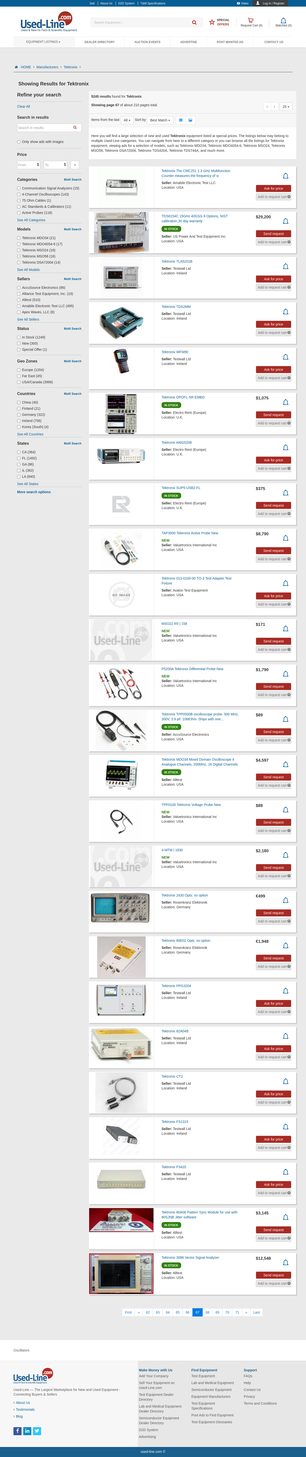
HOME (28, 67)
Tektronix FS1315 (175, 1122)
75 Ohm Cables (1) (34, 200)
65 (178, 1312)
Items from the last (105, 120)
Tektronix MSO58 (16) (36, 256)
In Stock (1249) (31, 337)
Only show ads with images (40, 142)
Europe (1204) (30, 370)
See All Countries (30, 434)
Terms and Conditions (260, 1403)
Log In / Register (273, 3)
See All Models (28, 270)
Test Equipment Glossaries (211, 1422)
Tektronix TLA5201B (177, 261)
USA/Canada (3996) (35, 382)
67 (198, 1312)
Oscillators (21, 1350)
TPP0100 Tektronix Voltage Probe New (191, 805)
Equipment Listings (43, 42)
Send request (273, 234)
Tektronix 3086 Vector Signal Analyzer (190, 1257)
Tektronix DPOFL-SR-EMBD (183, 397)
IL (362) (25, 470)
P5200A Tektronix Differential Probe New (192, 669)
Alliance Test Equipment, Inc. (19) (45, 294)
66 (188, 1312)
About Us (21, 1403)
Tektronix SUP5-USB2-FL (181, 488)
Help (247, 1383)
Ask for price (273, 188)
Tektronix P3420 (174, 1167)
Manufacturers (49, 67)
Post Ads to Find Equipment (212, 1415)
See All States (27, 484)
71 (237, 1312)
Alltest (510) (28, 300)
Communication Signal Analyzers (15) (48, 188)
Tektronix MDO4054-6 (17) (39, 244)
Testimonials (24, 1409)
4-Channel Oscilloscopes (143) (43, 194)
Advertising (147, 1437)
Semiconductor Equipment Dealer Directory (159, 1420)
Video (242, 3)
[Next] (246, 1312)
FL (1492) (27, 458)
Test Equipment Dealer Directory (156, 1397)
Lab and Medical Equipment (212, 1383)
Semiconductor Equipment (211, 1390)
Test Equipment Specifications (203, 1405)
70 (227, 1312)
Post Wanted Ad (230, 42)
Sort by (140, 120)
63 (158, 1312)
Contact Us (273, 42)
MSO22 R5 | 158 (174, 624)
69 (217, 1312)
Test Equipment (203, 1376)
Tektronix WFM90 (175, 352)
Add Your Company (154, 1376)
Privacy (249, 1397)
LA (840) (26, 476)
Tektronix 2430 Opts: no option (185, 895)
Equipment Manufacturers (211, 1397)
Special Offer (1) (32, 349)
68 (208, 1312)
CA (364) (26, 452)
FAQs (248, 1376)
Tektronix (72, 67)
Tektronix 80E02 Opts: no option (186, 941)
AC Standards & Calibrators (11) (44, 207)
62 (148, 1312)
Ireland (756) (29, 421)
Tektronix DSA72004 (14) (38, 262)
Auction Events (147, 42)
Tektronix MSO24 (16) (36, 250)
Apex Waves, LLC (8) (36, 312)
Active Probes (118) (34, 213)
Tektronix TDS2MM (176, 307)
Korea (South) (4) (32, 427)
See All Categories (31, 220)
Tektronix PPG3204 (176, 986)
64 (168, 1312)
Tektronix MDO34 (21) (36, 238)
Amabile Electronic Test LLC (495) (45, 306)
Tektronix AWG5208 (177, 442)
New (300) (27, 343)
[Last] (256, 1312)
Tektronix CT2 (172, 1076)
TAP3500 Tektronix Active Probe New (190, 533)
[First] (128, 1312)
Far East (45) (29, 376)
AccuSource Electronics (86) (41, 288)
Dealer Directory (99, 42)
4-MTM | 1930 (172, 850)
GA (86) (25, 464)
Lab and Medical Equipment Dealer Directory (160, 1408)
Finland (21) (28, 408)
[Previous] (139, 1312)
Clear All (23, 106)
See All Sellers (28, 319)
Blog (18, 1416)
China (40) (27, 402)
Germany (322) (31, 415)
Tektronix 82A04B (175, 1031)
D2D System (148, 1430)
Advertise (188, 42)
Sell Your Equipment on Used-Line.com (157, 1385)
